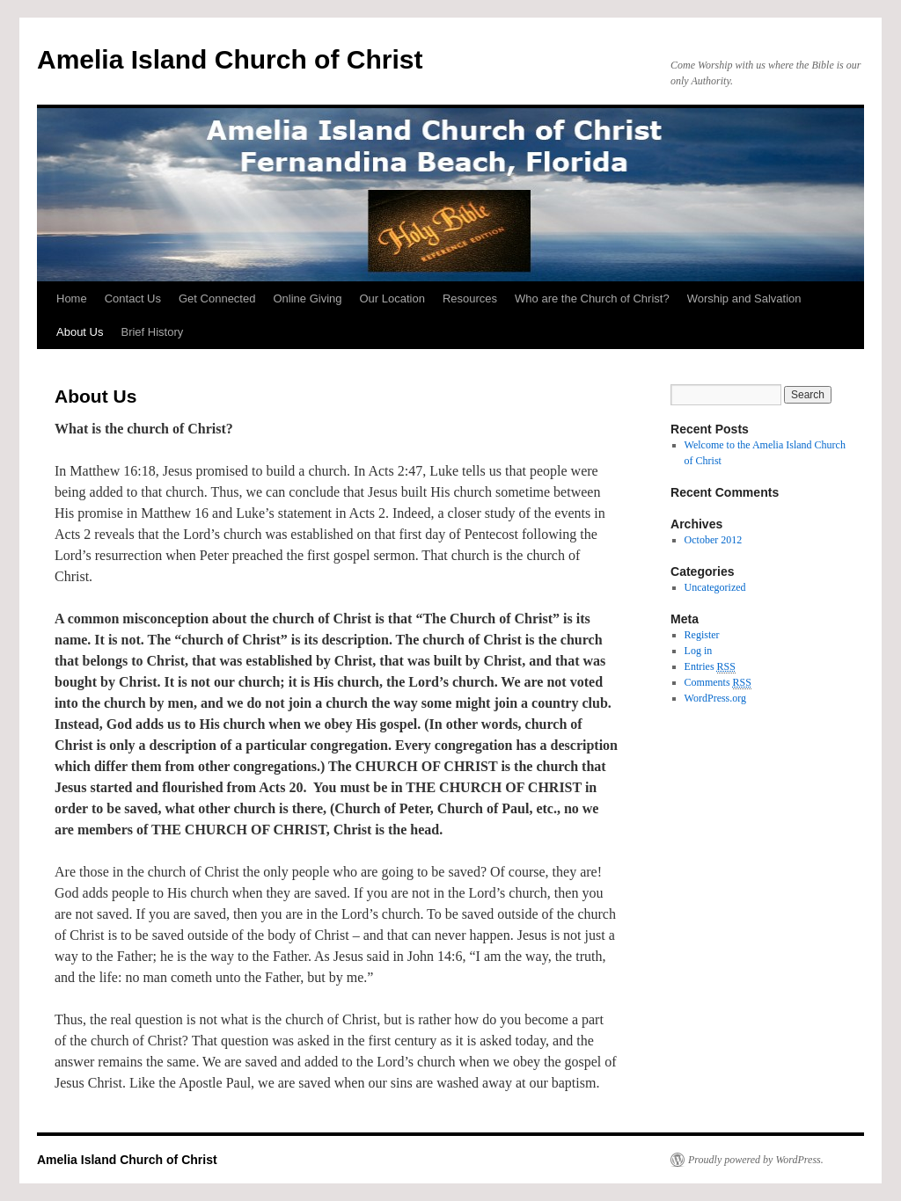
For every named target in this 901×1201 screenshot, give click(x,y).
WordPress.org (715, 698)
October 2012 (714, 540)
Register (702, 635)
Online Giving (307, 298)
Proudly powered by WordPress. (756, 1160)
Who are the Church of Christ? (592, 298)
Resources (470, 298)
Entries (710, 666)
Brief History (152, 331)
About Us (79, 331)
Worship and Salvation (744, 298)
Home (71, 298)
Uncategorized (715, 587)
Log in (699, 650)
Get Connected (217, 298)
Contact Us (133, 298)
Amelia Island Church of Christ (229, 59)
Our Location (392, 298)
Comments (718, 682)
